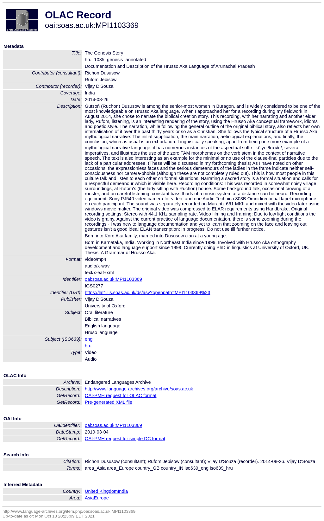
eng (88, 339)
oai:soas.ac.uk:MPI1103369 (113, 279)
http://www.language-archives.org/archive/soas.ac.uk (139, 388)
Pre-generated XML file (108, 402)
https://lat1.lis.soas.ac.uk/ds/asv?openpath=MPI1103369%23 (147, 292)
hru (88, 345)
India (123, 491)
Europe (101, 497)
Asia (89, 497)
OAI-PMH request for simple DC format (125, 438)
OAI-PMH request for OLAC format (120, 395)
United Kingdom (101, 491)
